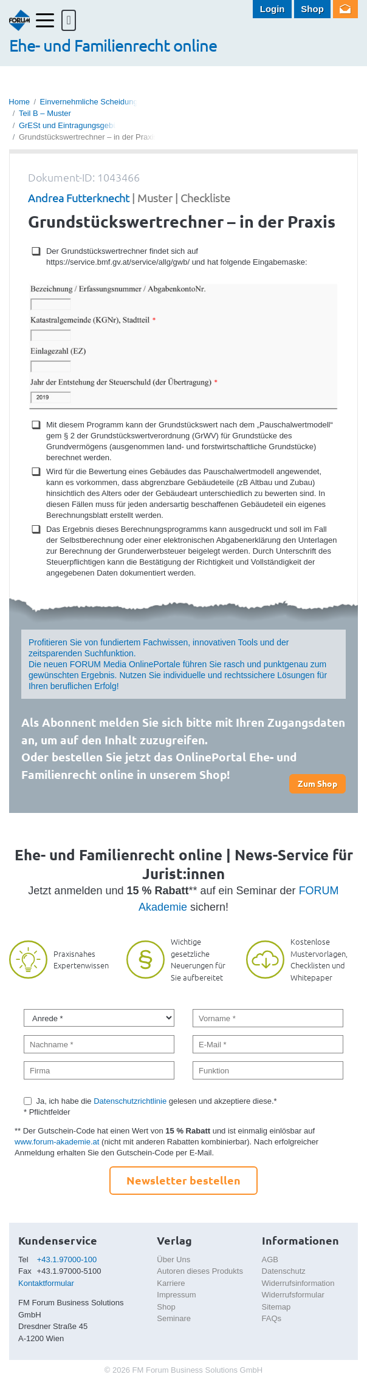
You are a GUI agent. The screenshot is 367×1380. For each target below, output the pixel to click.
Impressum (176, 1294)
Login (272, 9)
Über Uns (173, 1259)
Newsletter (345, 9)
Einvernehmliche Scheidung (89, 101)
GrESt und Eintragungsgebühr (72, 125)
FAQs (272, 1318)
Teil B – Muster (45, 113)
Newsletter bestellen (183, 1180)
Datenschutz (284, 1271)
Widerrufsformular (293, 1294)
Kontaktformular (46, 1283)
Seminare (174, 1318)
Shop (312, 9)
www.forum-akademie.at (57, 1141)
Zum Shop (317, 783)
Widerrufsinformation (298, 1283)
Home (19, 101)
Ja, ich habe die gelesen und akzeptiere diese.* (156, 1101)
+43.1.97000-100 (67, 1259)
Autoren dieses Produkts (200, 1271)
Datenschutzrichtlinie (130, 1101)
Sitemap (276, 1306)
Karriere (171, 1283)
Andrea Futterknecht (78, 198)
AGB (270, 1259)
